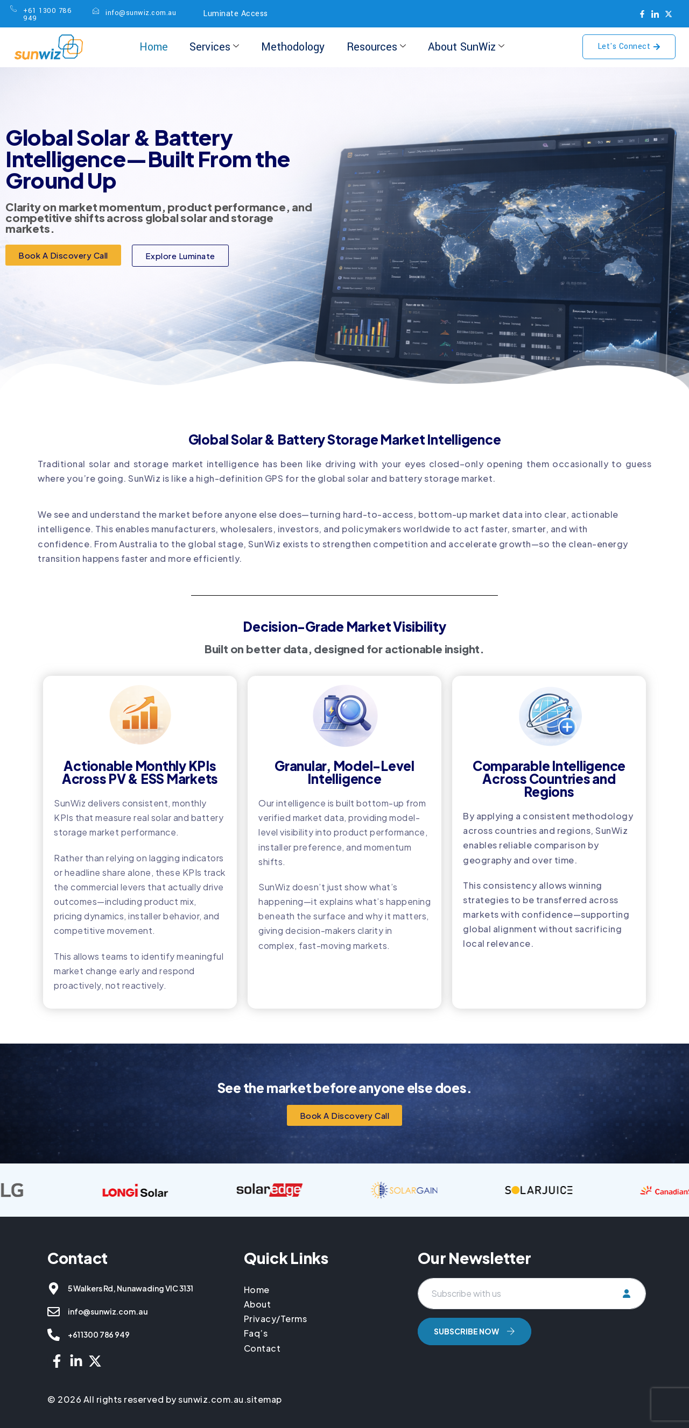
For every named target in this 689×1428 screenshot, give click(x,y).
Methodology (293, 47)
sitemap (264, 1399)
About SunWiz (465, 47)
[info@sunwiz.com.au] (53, 1311)
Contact (262, 1348)
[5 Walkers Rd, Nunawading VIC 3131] (53, 1288)
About (257, 1304)
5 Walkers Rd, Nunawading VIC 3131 (130, 1288)
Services (214, 47)
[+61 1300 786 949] (53, 1335)
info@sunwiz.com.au (107, 1311)
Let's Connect (629, 46)
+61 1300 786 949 (99, 1334)
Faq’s (256, 1333)
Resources (375, 47)
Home (153, 47)
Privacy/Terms (275, 1318)
